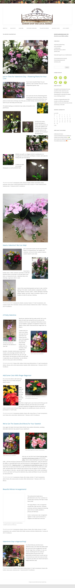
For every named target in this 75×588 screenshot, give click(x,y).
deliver (4, 478)
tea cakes (21, 478)
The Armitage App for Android (60, 58)
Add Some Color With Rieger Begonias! (17, 375)
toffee (29, 365)
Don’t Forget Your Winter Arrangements (62, 139)
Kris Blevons (22, 186)
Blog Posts (13, 28)
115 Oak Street (57, 48)
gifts (12, 304)
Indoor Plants (10, 184)
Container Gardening (32, 28)
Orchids (32, 184)
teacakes (25, 365)
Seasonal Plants (56, 28)
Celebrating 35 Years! (58, 133)
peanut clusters (19, 365)
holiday (23, 531)
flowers (9, 304)
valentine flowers (42, 184)
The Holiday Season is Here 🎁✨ (61, 140)
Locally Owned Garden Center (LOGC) (22, 184)
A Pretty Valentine (9, 315)
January (39, 529)
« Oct (55, 125)
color (45, 302)
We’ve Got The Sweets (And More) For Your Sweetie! (22, 424)
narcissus (21, 304)
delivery (4, 365)
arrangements (40, 302)
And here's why (57, 61)
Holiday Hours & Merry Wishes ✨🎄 (62, 137)
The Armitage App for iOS (59, 60)
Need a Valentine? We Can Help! (15, 245)
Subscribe (21, 28)
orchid (24, 304)
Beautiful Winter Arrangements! (14, 489)
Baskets (21, 302)
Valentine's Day (6, 186)
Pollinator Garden (44, 28)
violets (39, 304)
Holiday (32, 182)
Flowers (29, 182)
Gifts (18, 363)
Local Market (66, 28)
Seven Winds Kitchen (31, 363)
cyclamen (5, 304)
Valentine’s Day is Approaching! (14, 541)
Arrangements (16, 182)
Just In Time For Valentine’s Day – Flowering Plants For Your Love (25, 77)
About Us (5, 28)
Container (26, 302)
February (25, 182)
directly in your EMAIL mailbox (61, 36)
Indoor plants (14, 415)
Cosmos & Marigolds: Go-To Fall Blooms (62, 135)
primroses (28, 304)
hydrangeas (15, 304)
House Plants (37, 182)
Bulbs (21, 182)
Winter (28, 568)
